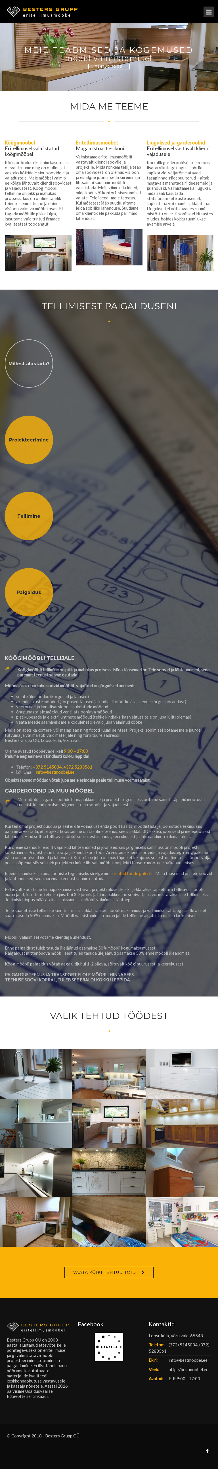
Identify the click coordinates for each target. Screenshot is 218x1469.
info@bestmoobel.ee (54, 772)
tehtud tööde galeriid (134, 873)
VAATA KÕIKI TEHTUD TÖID (104, 1272)
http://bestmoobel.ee (188, 1369)
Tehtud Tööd (109, 67)
